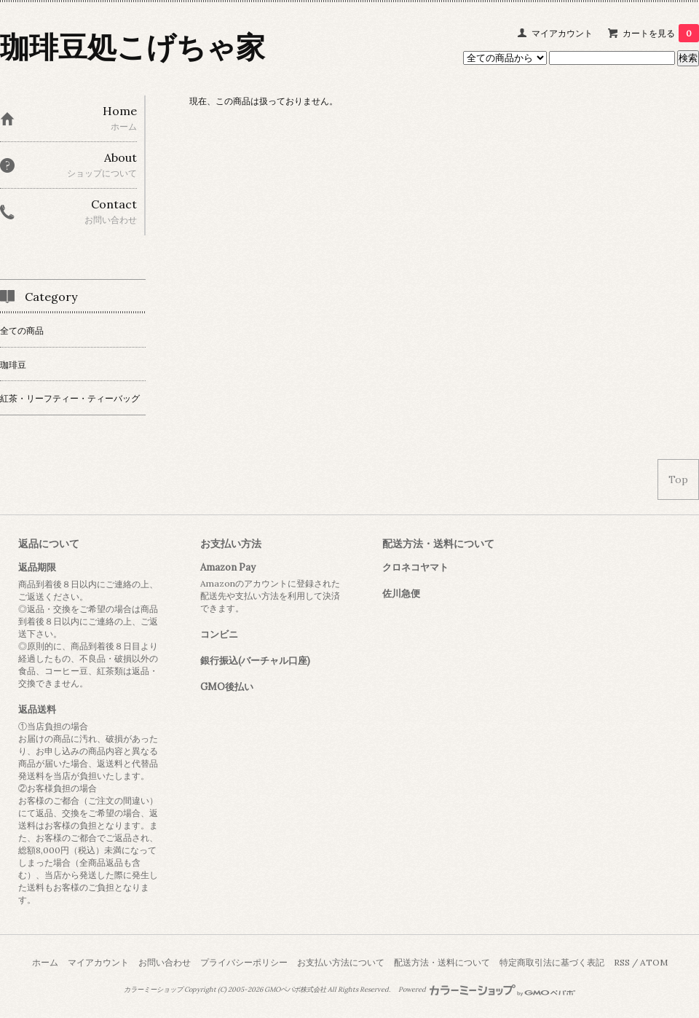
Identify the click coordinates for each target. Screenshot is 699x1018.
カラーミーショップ (153, 989)
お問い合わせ (164, 962)
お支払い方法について (340, 962)
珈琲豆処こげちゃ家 (132, 47)
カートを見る (661, 33)
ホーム (45, 962)
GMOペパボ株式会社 (295, 989)
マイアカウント (562, 33)
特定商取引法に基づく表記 (551, 962)
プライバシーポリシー (244, 962)
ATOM (654, 962)
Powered (486, 989)
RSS (622, 962)
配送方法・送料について (442, 962)
